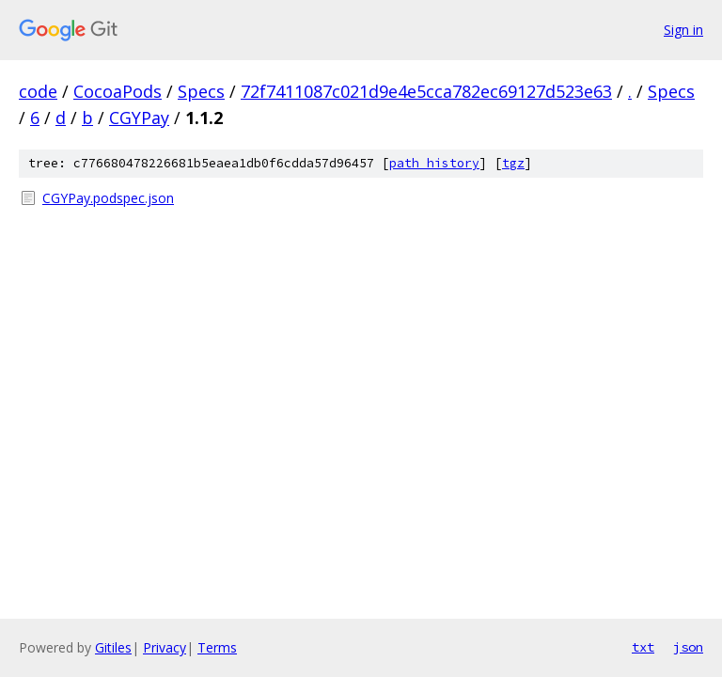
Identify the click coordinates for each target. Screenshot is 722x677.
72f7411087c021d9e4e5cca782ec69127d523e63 (426, 91)
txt (643, 646)
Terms (217, 647)
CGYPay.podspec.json (108, 198)
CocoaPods (117, 91)
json (688, 646)
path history (434, 163)
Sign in (683, 30)
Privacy (164, 647)
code (38, 91)
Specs (201, 91)
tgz (513, 163)
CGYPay (139, 117)
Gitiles (113, 647)
